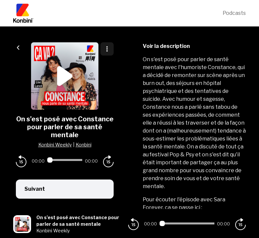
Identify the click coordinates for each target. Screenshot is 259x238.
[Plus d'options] (107, 49)
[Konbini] (118, 13)
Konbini (84, 144)
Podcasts (234, 13)
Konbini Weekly (55, 144)
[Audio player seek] (64, 160)
